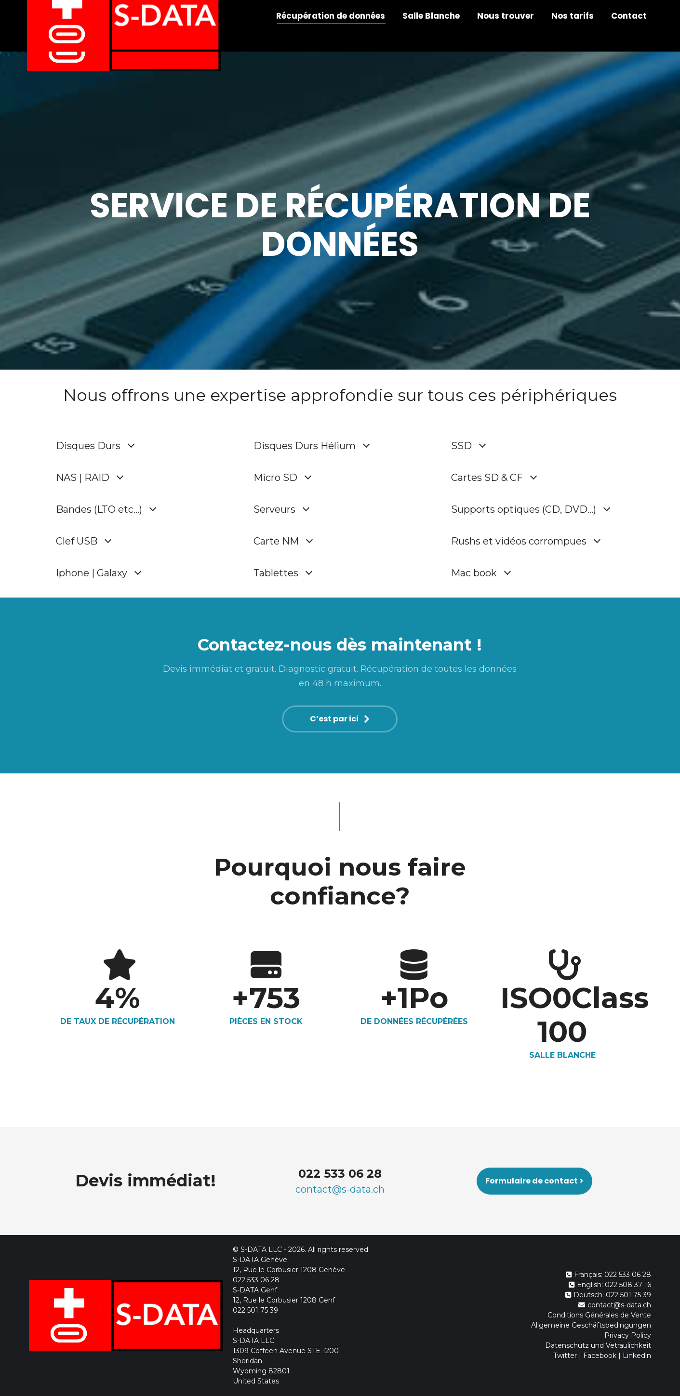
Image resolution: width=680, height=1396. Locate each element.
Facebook (599, 1355)
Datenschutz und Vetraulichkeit (598, 1345)
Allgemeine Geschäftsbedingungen (591, 1325)
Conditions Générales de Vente (599, 1315)
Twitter (565, 1355)
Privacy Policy (627, 1335)
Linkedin (637, 1355)
